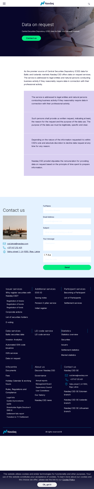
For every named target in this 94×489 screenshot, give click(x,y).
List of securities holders (17, 317)
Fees (8, 375)
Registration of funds (15, 307)
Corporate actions (14, 312)
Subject (67, 230)
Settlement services (73, 303)
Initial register (41, 308)
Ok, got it (47, 484)
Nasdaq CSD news (43, 400)
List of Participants (72, 298)
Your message (67, 244)
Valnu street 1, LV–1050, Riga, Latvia (76, 385)
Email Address (67, 219)
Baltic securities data (15, 334)
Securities (65, 339)
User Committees (42, 391)
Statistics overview (69, 334)
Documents (11, 370)
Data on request (13, 358)
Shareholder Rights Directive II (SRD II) (18, 408)
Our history (40, 395)
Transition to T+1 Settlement (17, 417)
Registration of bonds (15, 304)
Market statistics (68, 355)
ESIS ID (38, 292)
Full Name (67, 208)
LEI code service (42, 334)
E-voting (9, 322)
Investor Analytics (14, 339)
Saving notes (41, 298)
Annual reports (41, 381)
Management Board (43, 384)
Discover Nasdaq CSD (45, 370)
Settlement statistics (70, 350)
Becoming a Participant (74, 292)
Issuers (64, 345)
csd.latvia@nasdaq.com (76, 375)
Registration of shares (15, 301)
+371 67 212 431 (74, 380)
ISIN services (12, 353)
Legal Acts (11, 397)
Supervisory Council (44, 387)
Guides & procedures (15, 401)
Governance (40, 375)
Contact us (31, 38)
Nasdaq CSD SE (71, 370)
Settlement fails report (15, 414)
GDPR (9, 404)
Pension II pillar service (45, 303)
